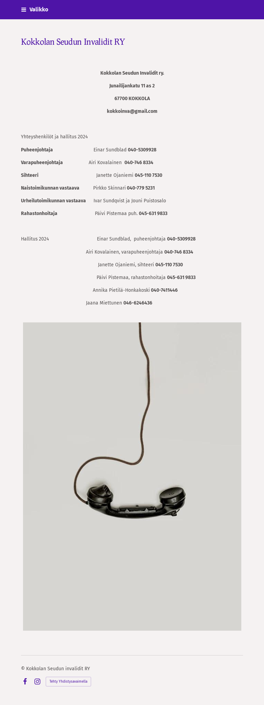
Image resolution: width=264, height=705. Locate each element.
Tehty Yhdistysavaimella (68, 682)
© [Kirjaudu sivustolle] (23, 669)
